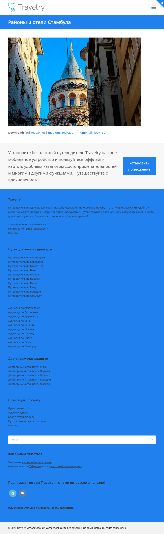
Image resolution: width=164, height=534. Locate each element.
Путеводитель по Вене (22, 270)
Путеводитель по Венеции (24, 291)
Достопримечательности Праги (28, 375)
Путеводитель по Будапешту (26, 266)
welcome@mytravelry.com (66, 466)
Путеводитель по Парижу (24, 278)
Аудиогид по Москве (21, 329)
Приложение (16, 408)
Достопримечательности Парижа (29, 371)
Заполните (30, 462)
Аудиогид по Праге (20, 338)
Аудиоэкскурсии (18, 412)
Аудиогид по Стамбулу (22, 346)
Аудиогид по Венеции (21, 325)
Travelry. (21, 528)
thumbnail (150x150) (91, 132)
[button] (153, 7)
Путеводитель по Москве (24, 274)
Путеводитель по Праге (23, 283)
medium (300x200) (61, 132)
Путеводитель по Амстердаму (26, 257)
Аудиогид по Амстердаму (24, 308)
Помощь (13, 425)
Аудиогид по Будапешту (23, 316)
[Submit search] (152, 440)
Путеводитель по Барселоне (25, 262)
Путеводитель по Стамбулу (25, 295)
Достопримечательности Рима (27, 367)
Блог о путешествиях (21, 417)
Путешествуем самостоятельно (27, 421)
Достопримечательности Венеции (29, 379)
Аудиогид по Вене (19, 321)
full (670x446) (35, 132)
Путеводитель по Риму (22, 287)
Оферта (13, 233)
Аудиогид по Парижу (21, 333)
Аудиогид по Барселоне (23, 312)
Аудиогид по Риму (19, 342)
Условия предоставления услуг (27, 224)
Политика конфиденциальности (28, 228)
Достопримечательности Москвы (29, 384)
